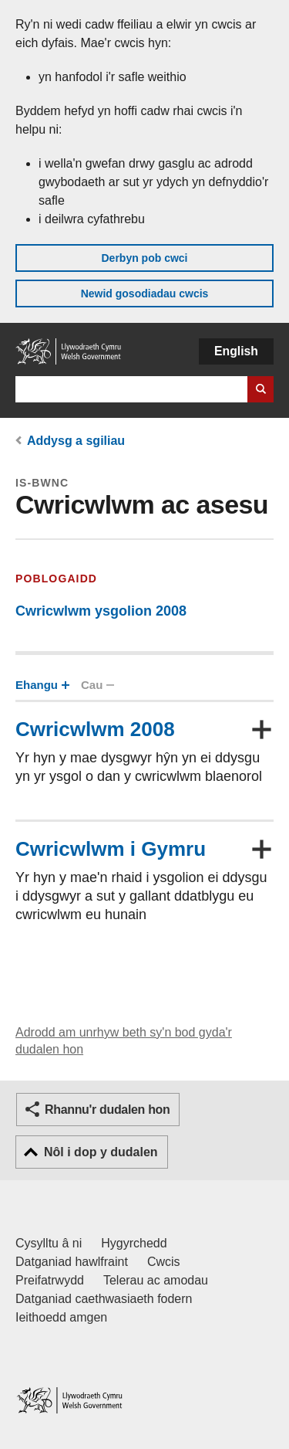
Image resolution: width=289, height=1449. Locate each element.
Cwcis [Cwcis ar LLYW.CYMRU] (163, 1261)
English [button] (236, 351)
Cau (97, 684)
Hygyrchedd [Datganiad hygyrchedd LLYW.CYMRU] (133, 1243)
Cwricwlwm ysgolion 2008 (101, 611)
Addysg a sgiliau (76, 440)
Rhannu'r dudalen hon (107, 1109)
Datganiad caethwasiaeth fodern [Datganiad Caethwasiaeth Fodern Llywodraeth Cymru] (104, 1298)
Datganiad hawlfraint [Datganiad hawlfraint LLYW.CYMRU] (71, 1261)
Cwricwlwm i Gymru (110, 848)
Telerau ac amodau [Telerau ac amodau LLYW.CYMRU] (155, 1280)
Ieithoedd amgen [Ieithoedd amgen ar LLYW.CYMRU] (61, 1317)
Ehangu (41, 684)
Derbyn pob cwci (144, 258)
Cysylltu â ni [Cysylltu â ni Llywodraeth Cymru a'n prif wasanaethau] (48, 1243)
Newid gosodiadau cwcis (145, 293)
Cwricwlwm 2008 (95, 729)
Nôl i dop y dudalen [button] (101, 1152)
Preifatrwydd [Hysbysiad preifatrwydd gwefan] (49, 1280)
